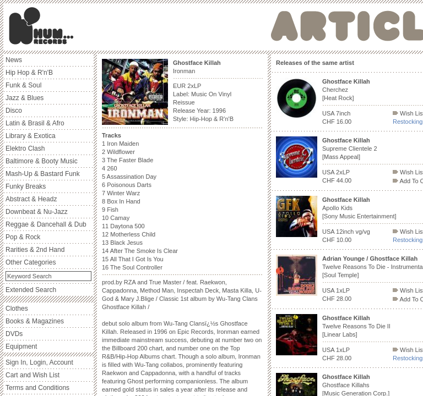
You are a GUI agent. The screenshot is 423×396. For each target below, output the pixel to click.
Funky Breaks (26, 186)
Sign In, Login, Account (39, 362)
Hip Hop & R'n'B (29, 72)
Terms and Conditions (37, 388)
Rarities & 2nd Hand (35, 250)
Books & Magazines (35, 321)
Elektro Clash (25, 148)
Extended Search (31, 290)
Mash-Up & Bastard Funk (43, 174)
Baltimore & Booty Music (42, 161)
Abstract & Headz (31, 199)
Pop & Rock (23, 237)
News (14, 60)
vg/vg (363, 231)
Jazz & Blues (25, 98)
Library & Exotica (31, 136)
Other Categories (31, 262)
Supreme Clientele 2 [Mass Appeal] (349, 148)
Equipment (21, 346)
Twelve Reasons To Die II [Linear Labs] (356, 326)
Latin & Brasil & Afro (35, 123)
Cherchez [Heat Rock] (346, 89)
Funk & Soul (23, 85)
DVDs (14, 334)
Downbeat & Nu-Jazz (37, 212)
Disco (14, 110)
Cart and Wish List (32, 375)
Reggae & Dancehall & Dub (46, 224)
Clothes (17, 308)
